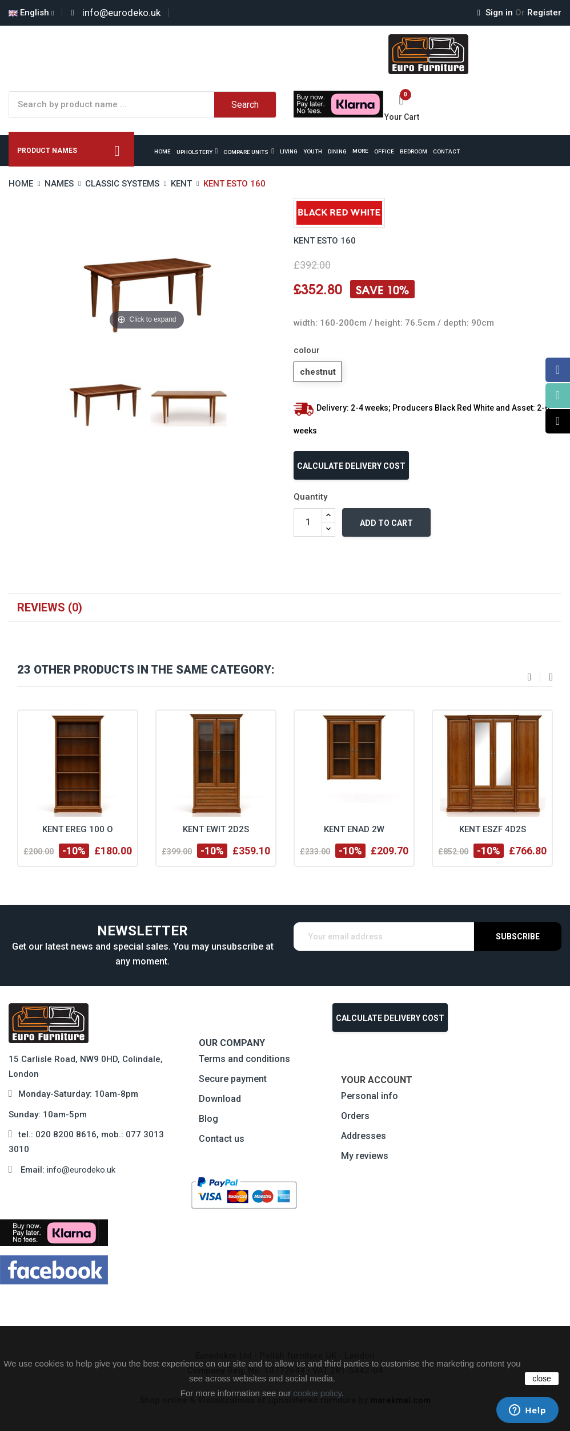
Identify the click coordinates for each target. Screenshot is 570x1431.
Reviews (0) (49, 607)
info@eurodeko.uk (81, 1170)
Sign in (496, 12)
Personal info (369, 1096)
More (360, 151)
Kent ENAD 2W (354, 829)
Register (538, 12)
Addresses (363, 1135)
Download (220, 1098)
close (541, 1378)
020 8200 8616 (66, 1134)
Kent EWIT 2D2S (216, 829)
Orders (355, 1115)
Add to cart (386, 523)
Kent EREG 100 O (77, 829)
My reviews (364, 1155)
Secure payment (233, 1078)
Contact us (221, 1138)
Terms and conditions (244, 1058)
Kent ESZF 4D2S (492, 829)
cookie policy (317, 1393)
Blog (208, 1118)
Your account (376, 1080)
